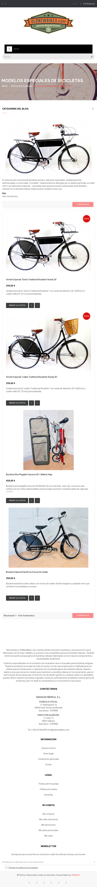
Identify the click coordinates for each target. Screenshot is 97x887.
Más (4, 193)
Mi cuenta (48, 805)
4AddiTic (76, 875)
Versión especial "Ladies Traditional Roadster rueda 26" (32, 377)
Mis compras (48, 814)
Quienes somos (48, 748)
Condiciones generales (48, 759)
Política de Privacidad (48, 784)
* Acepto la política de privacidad (23, 867)
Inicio (5, 86)
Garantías (48, 795)
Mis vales (48, 836)
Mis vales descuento (48, 819)
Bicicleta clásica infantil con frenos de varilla (27, 572)
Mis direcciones (48, 825)
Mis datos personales (48, 830)
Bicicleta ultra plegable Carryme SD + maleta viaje (29, 474)
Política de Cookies (48, 789)
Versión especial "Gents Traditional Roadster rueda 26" (31, 279)
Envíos (48, 764)
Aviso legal (49, 753)
